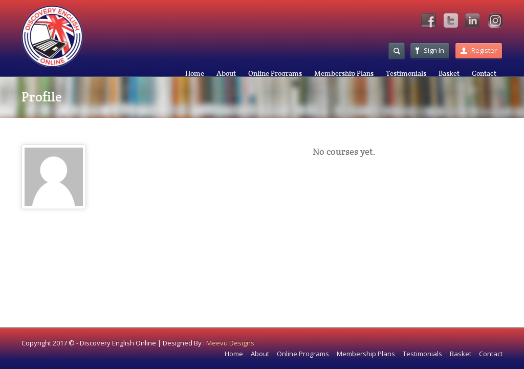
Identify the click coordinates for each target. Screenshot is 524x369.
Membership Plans (344, 73)
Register (479, 50)
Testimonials (406, 73)
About (226, 73)
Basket (449, 73)
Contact (484, 73)
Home (194, 73)
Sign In (430, 50)
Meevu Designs (230, 342)
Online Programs (275, 73)
